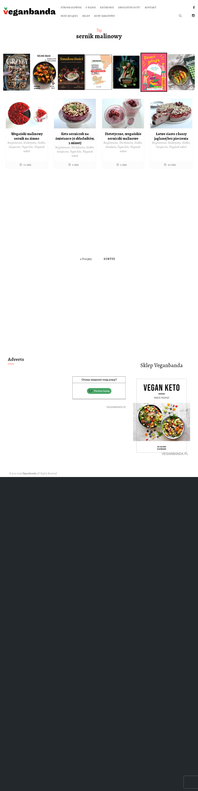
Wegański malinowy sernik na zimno (27, 136)
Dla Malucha (78, 147)
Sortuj (109, 259)
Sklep (86, 16)
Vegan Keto (27, 147)
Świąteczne (14, 147)
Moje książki (69, 16)
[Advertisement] (40, 212)
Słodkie (41, 143)
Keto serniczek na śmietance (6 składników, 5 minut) (75, 138)
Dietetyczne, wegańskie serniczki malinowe (123, 136)
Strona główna (71, 7)
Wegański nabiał (178, 147)
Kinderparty (29, 143)
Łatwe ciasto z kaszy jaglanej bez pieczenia (171, 136)
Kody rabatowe (104, 16)
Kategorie (107, 7)
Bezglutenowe (14, 143)
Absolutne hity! (129, 7)
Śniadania (110, 147)
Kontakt (150, 7)
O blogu (91, 7)
